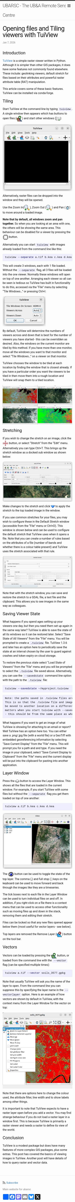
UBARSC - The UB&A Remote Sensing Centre (37, 10)
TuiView (8, 60)
